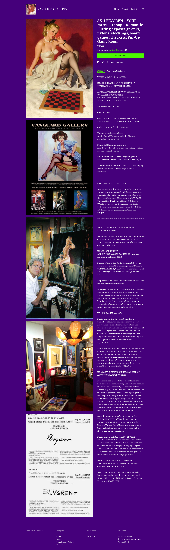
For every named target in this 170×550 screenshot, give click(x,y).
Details (101, 71)
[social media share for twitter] (103, 62)
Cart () (134, 9)
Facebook (91, 536)
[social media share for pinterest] (107, 62)
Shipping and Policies (65, 542)
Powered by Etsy (124, 542)
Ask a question (117, 62)
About (125, 9)
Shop (116, 9)
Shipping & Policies (116, 71)
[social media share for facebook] (98, 62)
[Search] (143, 9)
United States (115, 50)
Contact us (60, 545)
